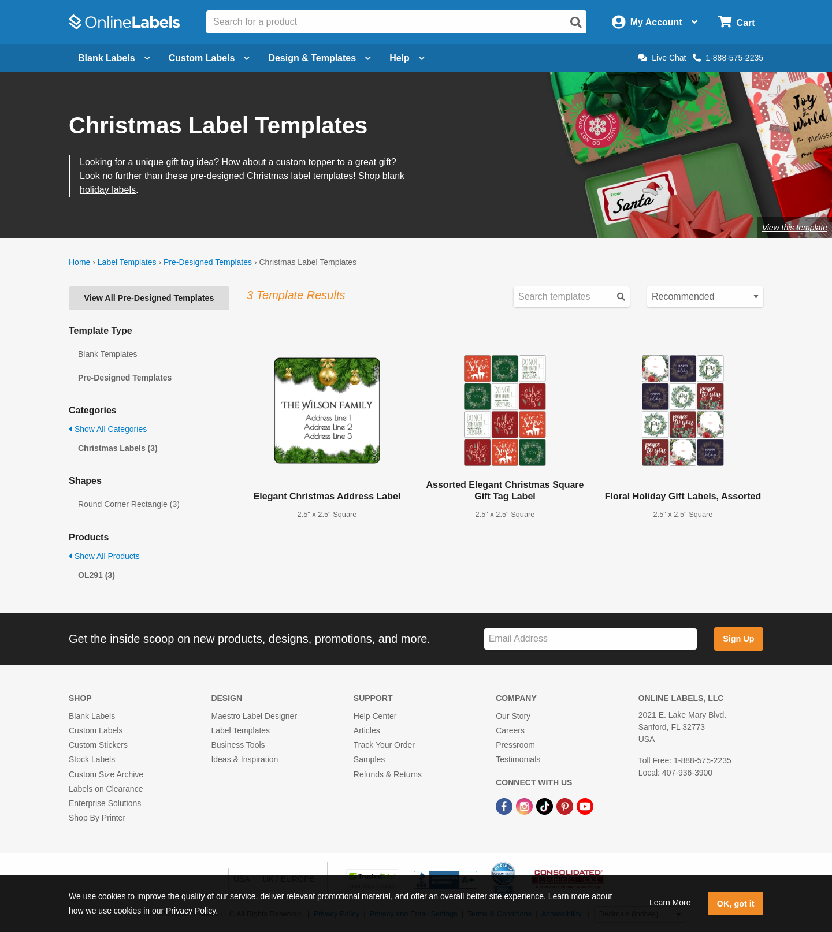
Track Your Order (384, 745)
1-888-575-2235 (728, 57)
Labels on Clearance (106, 788)
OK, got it (736, 903)
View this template (794, 227)
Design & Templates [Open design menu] (319, 58)
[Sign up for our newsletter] (590, 639)
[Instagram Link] (525, 805)
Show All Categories (108, 429)
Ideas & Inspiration (244, 759)
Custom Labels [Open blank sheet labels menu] (209, 58)
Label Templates (127, 262)
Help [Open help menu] (407, 58)
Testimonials (518, 759)
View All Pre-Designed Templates (149, 298)
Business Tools (238, 745)
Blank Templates (107, 354)
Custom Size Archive (106, 774)
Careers (510, 730)
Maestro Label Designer (254, 716)
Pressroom (515, 745)
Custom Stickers (98, 745)
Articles (367, 730)
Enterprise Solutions (105, 803)
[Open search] (576, 22)
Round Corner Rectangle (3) (129, 504)
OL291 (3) (96, 575)
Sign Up (738, 638)
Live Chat (662, 58)
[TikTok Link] (545, 805)
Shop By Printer (97, 817)
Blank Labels (92, 716)
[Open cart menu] (736, 22)
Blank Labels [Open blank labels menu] (114, 58)
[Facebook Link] (505, 805)
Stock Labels (92, 759)
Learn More (670, 902)
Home (79, 262)
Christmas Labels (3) (118, 448)
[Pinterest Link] (565, 805)
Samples (369, 759)
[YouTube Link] (585, 805)
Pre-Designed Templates (208, 262)
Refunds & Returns (388, 774)
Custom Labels (95, 730)
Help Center (375, 716)
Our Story (513, 716)
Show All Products (104, 556)
